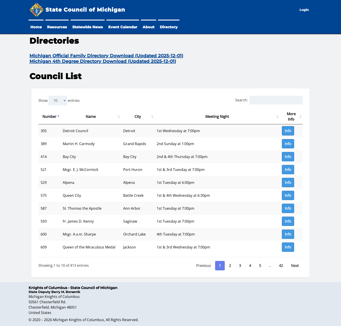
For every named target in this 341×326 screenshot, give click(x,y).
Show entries (59, 100)
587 (44, 208)
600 (44, 234)
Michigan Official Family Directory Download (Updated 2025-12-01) (106, 55)
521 (44, 169)
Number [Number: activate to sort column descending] (49, 116)
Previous (203, 265)
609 (44, 247)
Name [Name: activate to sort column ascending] (91, 116)
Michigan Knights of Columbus (78, 319)
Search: (269, 100)
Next (295, 265)
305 (44, 130)
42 (281, 265)
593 (44, 221)
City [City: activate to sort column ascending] (138, 116)
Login (304, 10)
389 (44, 143)
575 (44, 195)
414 (44, 156)
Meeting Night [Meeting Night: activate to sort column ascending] (217, 116)
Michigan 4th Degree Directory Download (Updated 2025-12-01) (102, 61)
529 (44, 182)
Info (288, 130)
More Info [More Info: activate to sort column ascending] (291, 116)
